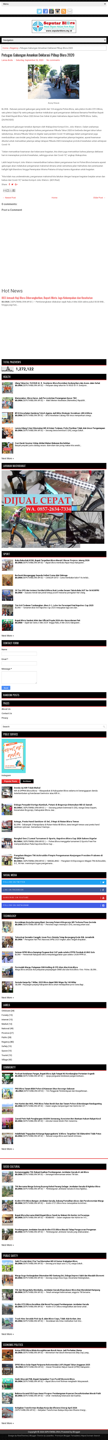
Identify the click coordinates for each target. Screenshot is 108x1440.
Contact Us (7, 713)
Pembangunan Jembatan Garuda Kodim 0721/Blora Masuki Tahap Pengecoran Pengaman (55, 1230)
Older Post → (99, 197)
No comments (53, 60)
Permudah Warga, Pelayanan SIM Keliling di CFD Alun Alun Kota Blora (46, 967)
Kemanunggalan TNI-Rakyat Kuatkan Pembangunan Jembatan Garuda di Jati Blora (52, 1172)
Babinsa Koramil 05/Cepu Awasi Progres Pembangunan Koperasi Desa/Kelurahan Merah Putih (58, 1393)
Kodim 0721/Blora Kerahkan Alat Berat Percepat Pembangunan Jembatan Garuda (52, 1304)
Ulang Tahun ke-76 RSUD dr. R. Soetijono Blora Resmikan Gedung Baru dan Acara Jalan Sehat (57, 383)
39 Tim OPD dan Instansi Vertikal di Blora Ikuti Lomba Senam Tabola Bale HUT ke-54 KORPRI (57, 590)
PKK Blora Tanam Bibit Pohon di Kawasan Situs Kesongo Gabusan (44, 1089)
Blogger (76, 1432)
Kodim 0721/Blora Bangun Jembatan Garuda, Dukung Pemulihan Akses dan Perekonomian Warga (59, 1201)
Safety (5, 1046)
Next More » (8, 458)
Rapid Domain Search (90, 1436)
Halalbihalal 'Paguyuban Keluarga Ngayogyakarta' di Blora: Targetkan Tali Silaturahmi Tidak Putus (58, 1134)
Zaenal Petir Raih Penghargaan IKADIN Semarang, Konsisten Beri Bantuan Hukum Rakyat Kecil (58, 1119)
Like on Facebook (54, 890)
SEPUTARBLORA (52, 1432)
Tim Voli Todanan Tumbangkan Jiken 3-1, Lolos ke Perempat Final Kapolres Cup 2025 (54, 605)
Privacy (5, 718)
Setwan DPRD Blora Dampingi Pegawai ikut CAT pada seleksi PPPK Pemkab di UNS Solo (55, 952)
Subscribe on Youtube (54, 898)
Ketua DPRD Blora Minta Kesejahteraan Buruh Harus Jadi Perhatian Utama (48, 1350)
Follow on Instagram (54, 905)
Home (5, 48)
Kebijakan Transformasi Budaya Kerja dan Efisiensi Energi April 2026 (46, 1408)
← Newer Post (9, 197)
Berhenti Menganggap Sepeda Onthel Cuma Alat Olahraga (41, 575)
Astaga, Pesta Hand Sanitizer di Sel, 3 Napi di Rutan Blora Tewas (46, 821)
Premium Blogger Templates (67, 1436)
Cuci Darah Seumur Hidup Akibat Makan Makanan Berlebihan (42, 443)
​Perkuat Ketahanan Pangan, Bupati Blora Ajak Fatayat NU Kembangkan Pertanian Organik (55, 1074)
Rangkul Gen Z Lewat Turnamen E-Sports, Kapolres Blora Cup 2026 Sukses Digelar (55, 838)
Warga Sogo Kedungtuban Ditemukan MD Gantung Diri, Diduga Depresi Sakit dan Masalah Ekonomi (59, 1276)
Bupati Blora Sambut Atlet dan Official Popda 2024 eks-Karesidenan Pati (47, 620)
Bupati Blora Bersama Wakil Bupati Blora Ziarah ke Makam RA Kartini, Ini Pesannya (52, 1215)
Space (5, 1051)
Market (5, 1024)
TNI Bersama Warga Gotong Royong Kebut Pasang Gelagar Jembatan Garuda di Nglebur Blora (57, 1186)
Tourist (5, 1055)
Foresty (5, 1015)
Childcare (6, 1011)
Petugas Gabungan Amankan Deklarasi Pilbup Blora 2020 (38, 55)
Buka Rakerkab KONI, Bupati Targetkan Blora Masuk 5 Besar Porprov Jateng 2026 (52, 560)
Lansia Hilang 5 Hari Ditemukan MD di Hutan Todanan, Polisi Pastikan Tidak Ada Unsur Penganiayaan (60, 428)
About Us (6, 709)
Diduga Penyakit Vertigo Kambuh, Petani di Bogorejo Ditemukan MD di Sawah (53, 805)
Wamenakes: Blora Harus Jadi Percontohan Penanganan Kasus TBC (46, 398)
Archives (27, 781)
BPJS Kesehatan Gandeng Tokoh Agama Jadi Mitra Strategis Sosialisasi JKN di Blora (53, 413)
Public (4, 1037)
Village (5, 1059)
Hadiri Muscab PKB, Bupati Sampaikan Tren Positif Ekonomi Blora (44, 1379)
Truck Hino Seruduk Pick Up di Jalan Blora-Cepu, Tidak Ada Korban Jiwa (48, 1319)
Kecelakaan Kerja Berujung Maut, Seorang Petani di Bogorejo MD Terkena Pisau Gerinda (55, 922)
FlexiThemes (22, 1436)
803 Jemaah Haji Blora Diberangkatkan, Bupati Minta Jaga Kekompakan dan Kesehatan (47, 298)
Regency (14, 48)
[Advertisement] (54, 334)
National (5, 1028)
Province (5, 1033)
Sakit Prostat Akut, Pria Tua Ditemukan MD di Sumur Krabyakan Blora (46, 1261)
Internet (5, 1019)
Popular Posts (10, 781)
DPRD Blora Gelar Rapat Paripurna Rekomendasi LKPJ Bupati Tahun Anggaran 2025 (52, 1365)
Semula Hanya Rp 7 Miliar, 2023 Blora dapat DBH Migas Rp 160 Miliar (45, 982)
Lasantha (50, 1436)
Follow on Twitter (54, 882)
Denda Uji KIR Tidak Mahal (27, 788)
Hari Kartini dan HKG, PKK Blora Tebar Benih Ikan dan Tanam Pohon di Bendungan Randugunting (58, 1104)
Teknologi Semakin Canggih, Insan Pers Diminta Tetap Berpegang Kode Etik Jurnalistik (54, 937)
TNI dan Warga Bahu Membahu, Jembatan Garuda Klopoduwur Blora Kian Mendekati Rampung (57, 1290)
